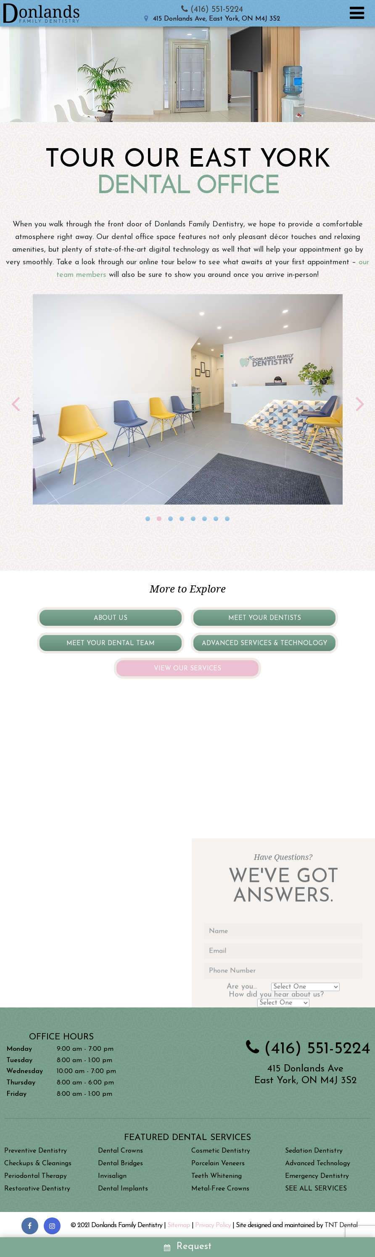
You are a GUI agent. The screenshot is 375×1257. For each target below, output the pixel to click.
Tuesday (19, 1060)
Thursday (20, 1082)
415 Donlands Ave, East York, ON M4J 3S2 (210, 19)
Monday (19, 1049)
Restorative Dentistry (37, 1188)
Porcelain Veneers (218, 1163)
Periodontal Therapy (35, 1176)
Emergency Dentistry (317, 1176)
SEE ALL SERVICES (316, 1188)
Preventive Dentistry (35, 1151)
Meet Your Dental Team (110, 643)
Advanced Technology (317, 1163)
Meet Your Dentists (264, 618)
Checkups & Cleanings (37, 1163)
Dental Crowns (120, 1151)
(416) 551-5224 (211, 9)
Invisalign (112, 1176)
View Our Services (187, 669)
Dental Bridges (120, 1163)
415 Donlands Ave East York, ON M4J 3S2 (305, 1075)
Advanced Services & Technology (264, 643)
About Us (110, 618)
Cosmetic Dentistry (220, 1151)
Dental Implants (123, 1188)
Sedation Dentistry (314, 1151)
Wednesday (24, 1071)
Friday (16, 1094)
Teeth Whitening (216, 1176)
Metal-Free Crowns (220, 1188)
